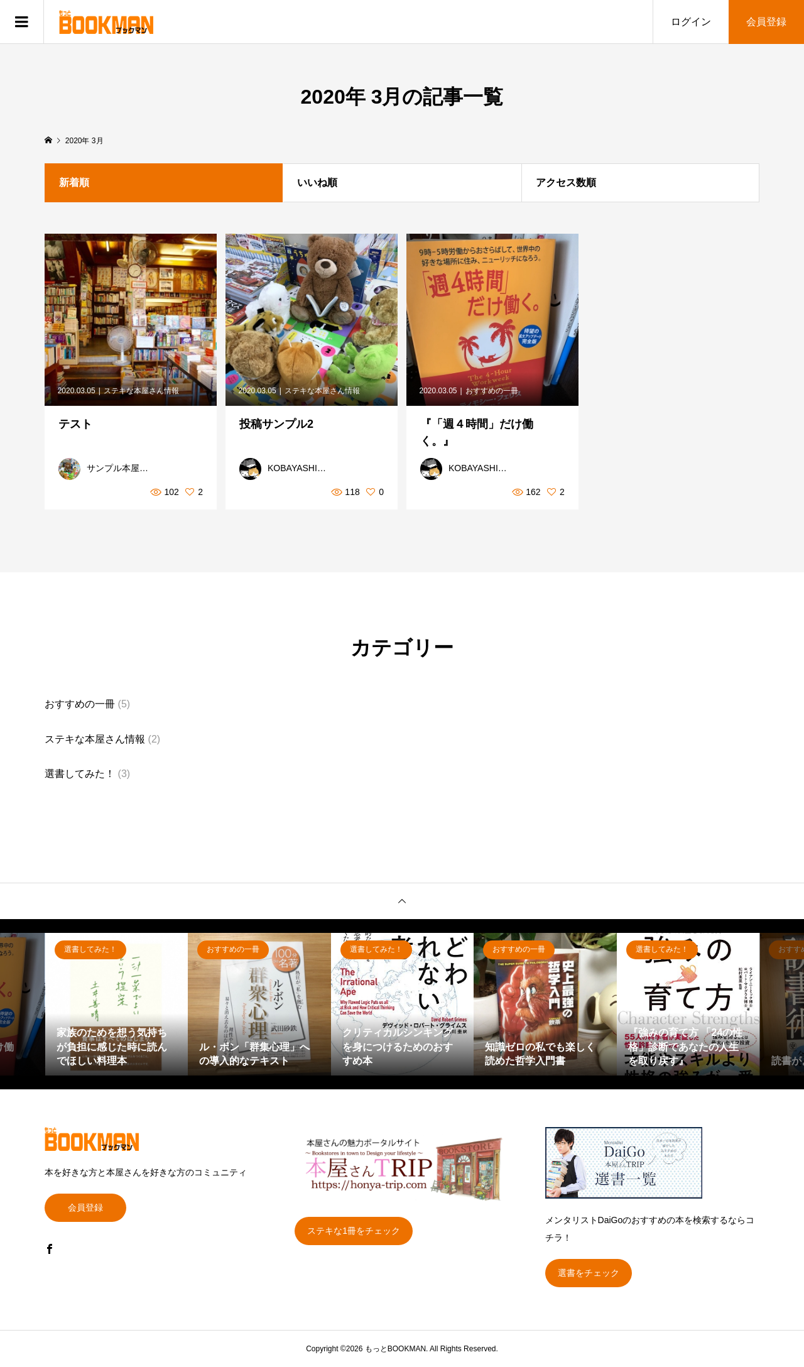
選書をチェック (588, 1273)
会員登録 (766, 21)
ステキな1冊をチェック (353, 1231)
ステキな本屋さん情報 (95, 739)
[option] (116, 1004)
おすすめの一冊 (80, 704)
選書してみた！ (80, 773)
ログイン (691, 21)
